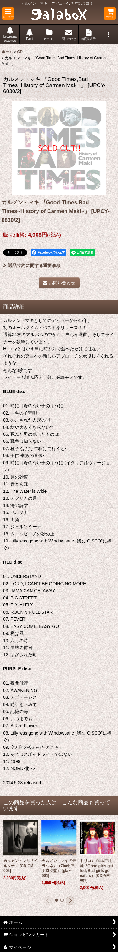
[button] (8, 13)
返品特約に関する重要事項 (32, 265)
